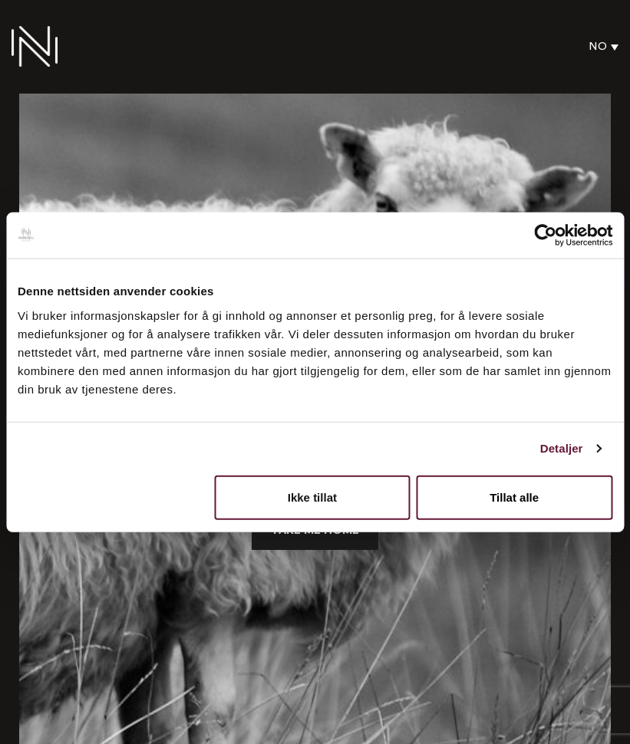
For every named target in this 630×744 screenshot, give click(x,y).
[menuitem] (599, 46)
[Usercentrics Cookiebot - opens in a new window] (545, 235)
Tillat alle (514, 496)
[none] (599, 46)
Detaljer (561, 448)
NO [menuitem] (598, 47)
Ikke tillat (312, 496)
